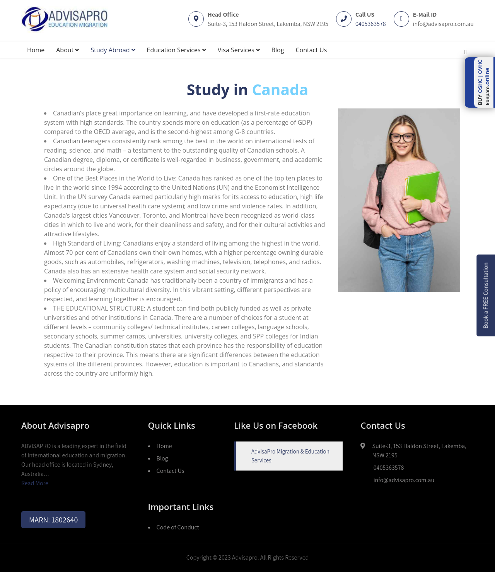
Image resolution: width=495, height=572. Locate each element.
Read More (34, 483)
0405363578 (370, 24)
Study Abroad (112, 50)
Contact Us (311, 50)
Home (35, 50)
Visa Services (239, 50)
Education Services (176, 50)
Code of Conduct (178, 527)
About (67, 50)
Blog (277, 50)
